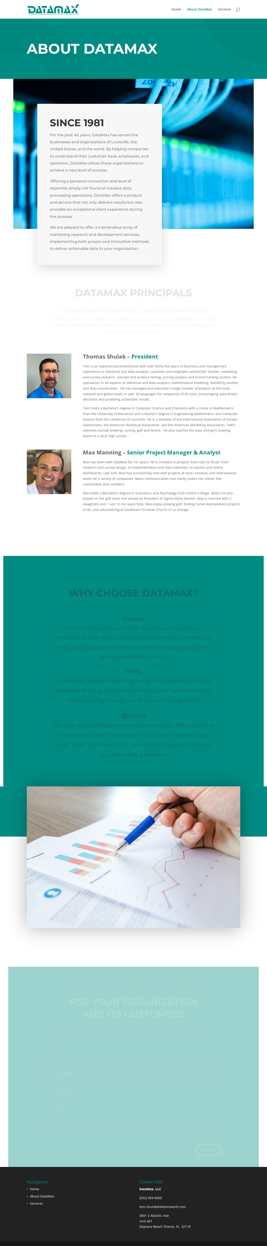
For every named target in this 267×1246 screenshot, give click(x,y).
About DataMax (199, 9)
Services (224, 9)
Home (176, 9)
